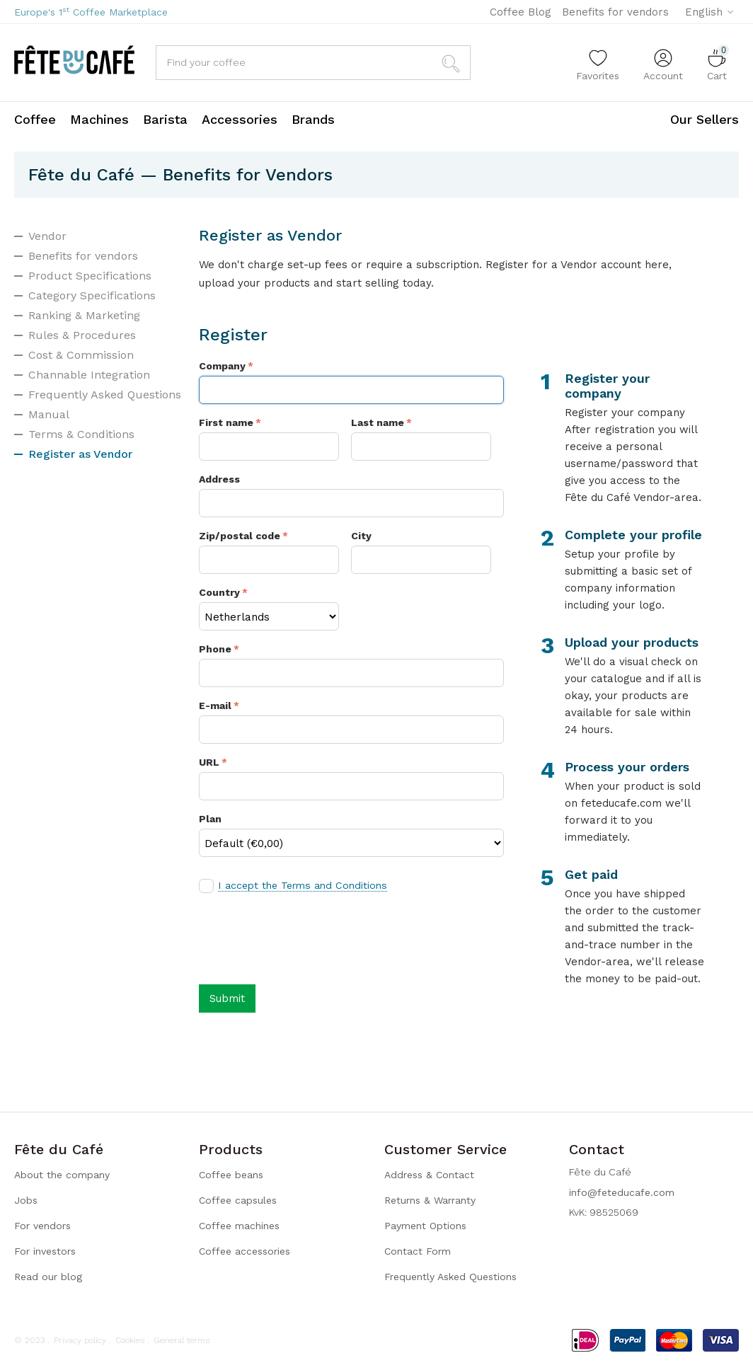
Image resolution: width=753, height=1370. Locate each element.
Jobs (26, 1200)
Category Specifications (92, 295)
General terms (181, 1340)
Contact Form (417, 1251)
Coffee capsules (238, 1200)
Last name (377, 422)
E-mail (215, 705)
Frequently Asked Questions (104, 394)
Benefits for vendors (615, 12)
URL (209, 762)
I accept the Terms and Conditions (301, 885)
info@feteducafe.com (621, 1192)
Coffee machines (239, 1225)
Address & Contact (429, 1174)
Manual (48, 414)
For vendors (42, 1225)
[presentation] (306, 937)
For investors (45, 1251)
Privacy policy (80, 1340)
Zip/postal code (239, 535)
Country (219, 592)
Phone (215, 649)
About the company (62, 1174)
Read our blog (48, 1276)
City (361, 535)
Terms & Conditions (81, 434)
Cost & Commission (81, 355)
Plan (210, 818)
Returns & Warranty (430, 1200)
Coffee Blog (520, 12)
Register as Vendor (80, 454)
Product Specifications (89, 275)
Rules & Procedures (82, 335)
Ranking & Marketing (84, 315)
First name (226, 422)
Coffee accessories (244, 1251)
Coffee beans (231, 1174)
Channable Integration (89, 374)
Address (219, 479)
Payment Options (425, 1225)
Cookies (129, 1340)
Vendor (47, 236)
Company (222, 366)
